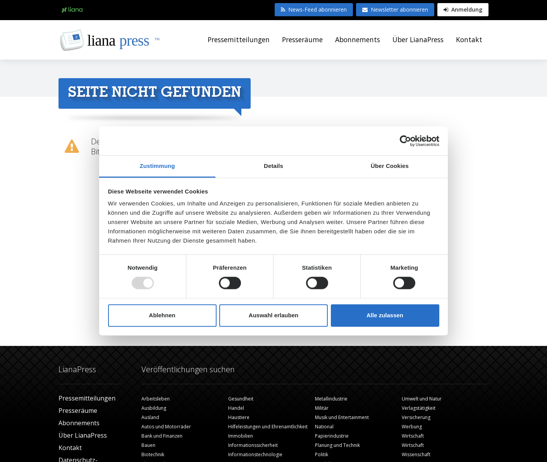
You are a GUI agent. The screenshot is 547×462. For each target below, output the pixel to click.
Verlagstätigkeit (418, 408)
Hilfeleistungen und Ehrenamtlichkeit (268, 426)
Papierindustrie (332, 436)
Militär (322, 408)
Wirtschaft (413, 436)
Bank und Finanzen (161, 436)
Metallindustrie (331, 398)
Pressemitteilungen (239, 39)
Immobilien (240, 436)
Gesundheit (240, 398)
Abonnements (357, 39)
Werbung (412, 426)
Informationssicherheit (253, 445)
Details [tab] (273, 166)
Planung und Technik (337, 445)
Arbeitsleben (155, 398)
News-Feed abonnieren (314, 9)
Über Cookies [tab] (390, 166)
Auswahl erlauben (273, 315)
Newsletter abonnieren (395, 9)
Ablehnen (162, 315)
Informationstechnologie (255, 454)
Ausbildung (153, 408)
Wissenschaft (416, 454)
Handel (236, 408)
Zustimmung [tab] (157, 166)
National (324, 426)
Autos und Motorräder (166, 426)
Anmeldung (463, 9)
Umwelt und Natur (422, 398)
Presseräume (302, 39)
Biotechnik (152, 454)
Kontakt (469, 39)
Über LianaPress (418, 39)
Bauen (148, 445)
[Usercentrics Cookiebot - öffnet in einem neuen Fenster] (405, 141)
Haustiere (238, 417)
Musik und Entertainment (342, 417)
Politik (321, 454)
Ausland (150, 417)
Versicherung (416, 417)
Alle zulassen (384, 315)
